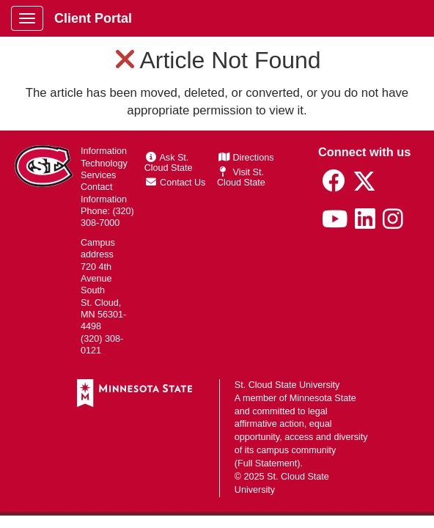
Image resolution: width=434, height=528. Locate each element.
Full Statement (267, 463)
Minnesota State (323, 398)
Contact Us (176, 182)
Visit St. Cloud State (241, 177)
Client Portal (93, 18)
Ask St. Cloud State (168, 163)
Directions (246, 158)
